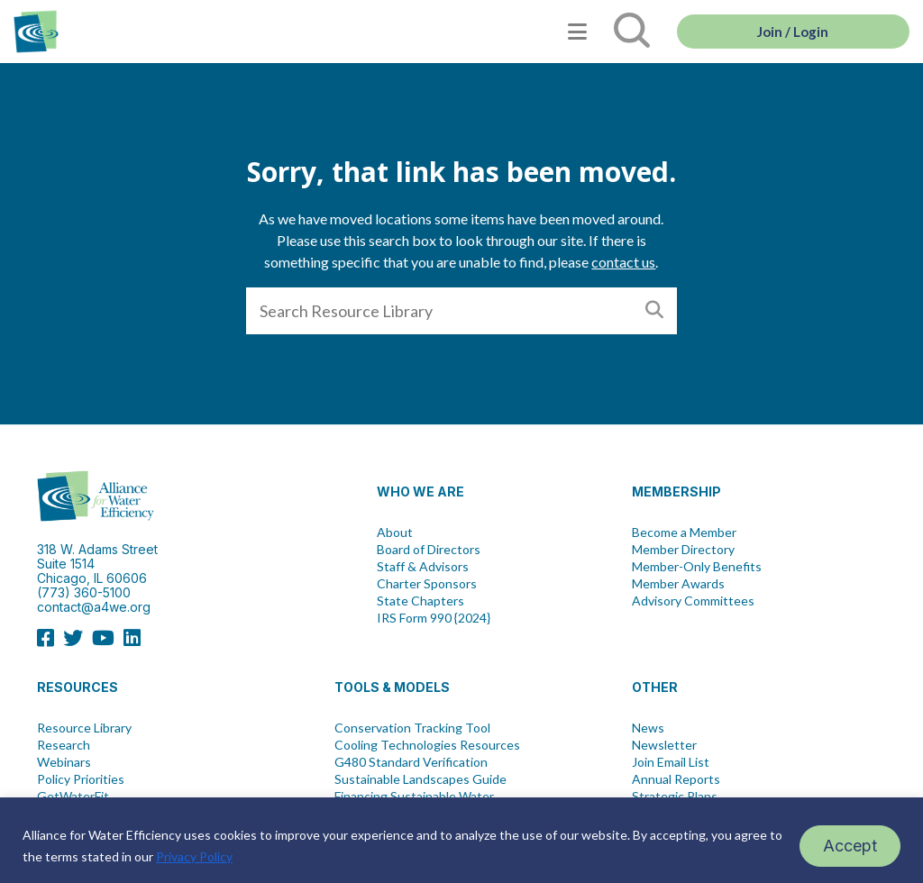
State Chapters (420, 601)
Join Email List (670, 762)
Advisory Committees (693, 601)
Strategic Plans (674, 796)
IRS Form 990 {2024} (433, 618)
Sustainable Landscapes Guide (420, 779)
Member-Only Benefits (697, 567)
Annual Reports (676, 779)
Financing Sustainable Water (414, 796)
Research (63, 745)
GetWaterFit (73, 796)
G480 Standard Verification (411, 762)
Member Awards (678, 584)
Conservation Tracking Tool (412, 728)
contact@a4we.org (94, 606)
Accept (850, 845)
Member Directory (683, 549)
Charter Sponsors (427, 584)
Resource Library (84, 728)
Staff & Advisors (423, 567)
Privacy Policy (194, 856)
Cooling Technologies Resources (427, 745)
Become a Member (684, 532)
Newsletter (664, 745)
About (395, 532)
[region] (461, 840)
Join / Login (792, 31)
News (648, 728)
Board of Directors (428, 549)
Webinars (64, 762)
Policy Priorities (80, 779)
